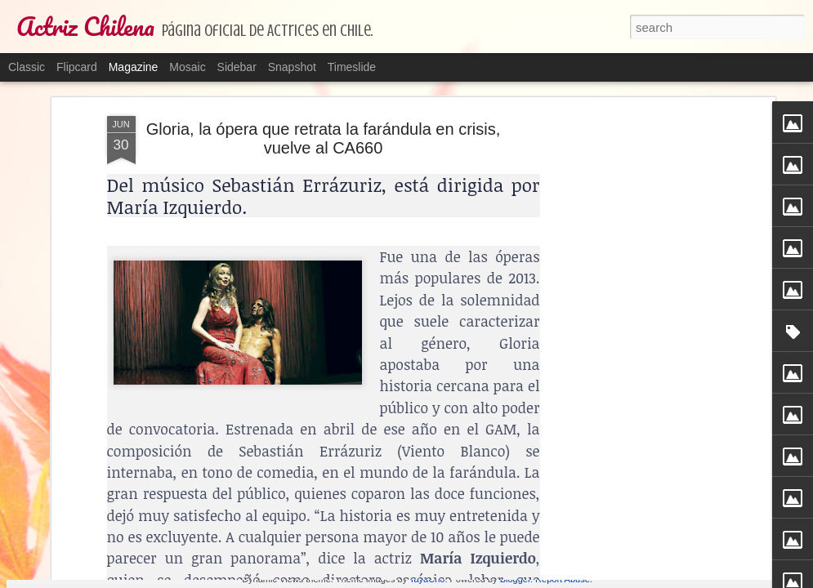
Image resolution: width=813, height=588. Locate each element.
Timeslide (352, 67)
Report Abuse (562, 579)
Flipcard (76, 67)
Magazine (134, 67)
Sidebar (237, 67)
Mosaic (187, 67)
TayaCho (426, 579)
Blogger (515, 579)
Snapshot (292, 67)
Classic (26, 67)
